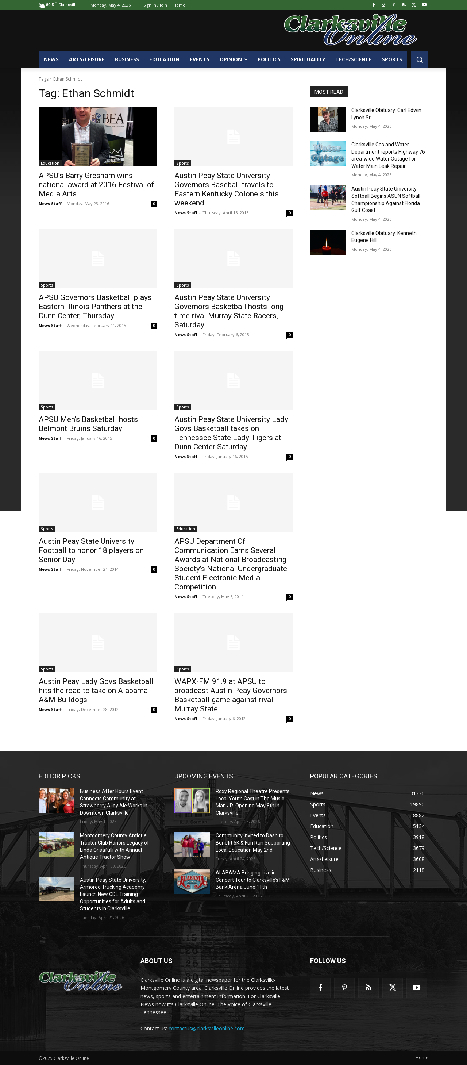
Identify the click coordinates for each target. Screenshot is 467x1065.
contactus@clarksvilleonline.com (207, 1028)
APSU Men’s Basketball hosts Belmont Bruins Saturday (88, 424)
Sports (183, 163)
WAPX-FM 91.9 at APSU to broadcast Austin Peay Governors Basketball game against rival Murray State (230, 695)
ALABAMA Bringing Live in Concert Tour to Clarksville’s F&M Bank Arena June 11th (253, 880)
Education (50, 163)
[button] (419, 59)
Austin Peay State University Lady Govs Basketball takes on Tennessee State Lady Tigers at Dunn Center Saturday (231, 433)
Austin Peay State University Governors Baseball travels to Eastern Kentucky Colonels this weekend (226, 189)
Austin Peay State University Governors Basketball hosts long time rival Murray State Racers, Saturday (228, 311)
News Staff (50, 203)
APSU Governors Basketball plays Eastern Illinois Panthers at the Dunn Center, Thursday (95, 306)
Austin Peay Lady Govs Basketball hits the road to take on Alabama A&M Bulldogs (96, 690)
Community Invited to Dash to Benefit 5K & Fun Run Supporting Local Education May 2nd (253, 843)
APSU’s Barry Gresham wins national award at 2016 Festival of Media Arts (96, 184)
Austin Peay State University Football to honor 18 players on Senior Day (91, 550)
